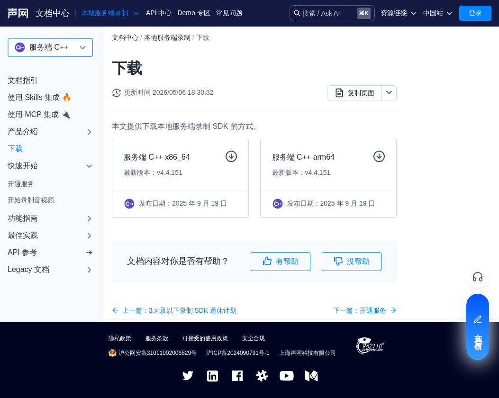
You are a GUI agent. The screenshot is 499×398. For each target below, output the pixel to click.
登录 (475, 13)
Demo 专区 (193, 13)
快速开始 (23, 166)
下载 (15, 149)
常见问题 (229, 13)
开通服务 (21, 184)
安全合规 (253, 338)
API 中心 (159, 13)
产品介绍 (23, 131)
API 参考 (50, 252)
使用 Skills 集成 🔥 (40, 97)
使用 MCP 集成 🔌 (39, 114)
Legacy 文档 (28, 269)
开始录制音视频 (31, 200)
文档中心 (53, 13)
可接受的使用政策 (205, 338)
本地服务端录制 (167, 37)
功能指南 (23, 218)
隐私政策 (120, 338)
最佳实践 (23, 235)
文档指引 (23, 80)
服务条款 (156, 338)
